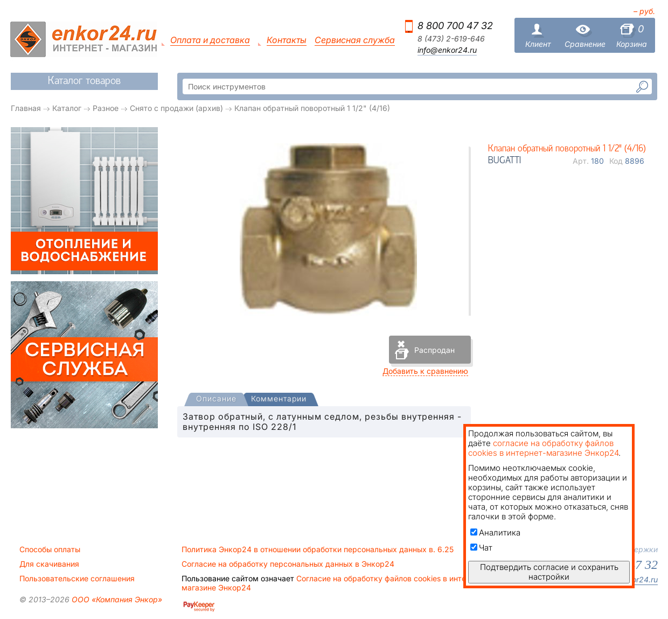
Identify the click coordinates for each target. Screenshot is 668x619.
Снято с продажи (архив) (176, 108)
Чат (481, 548)
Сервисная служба (355, 40)
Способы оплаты (49, 549)
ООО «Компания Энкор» (115, 599)
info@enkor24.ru (447, 50)
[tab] (216, 400)
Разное (106, 108)
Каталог (66, 108)
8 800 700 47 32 (455, 25)
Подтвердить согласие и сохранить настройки (549, 572)
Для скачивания (49, 564)
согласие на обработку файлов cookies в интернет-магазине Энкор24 (543, 448)
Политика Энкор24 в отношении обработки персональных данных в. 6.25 (318, 549)
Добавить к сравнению (425, 370)
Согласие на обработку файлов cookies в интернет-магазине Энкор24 (334, 583)
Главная (26, 108)
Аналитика (495, 532)
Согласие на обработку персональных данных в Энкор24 (288, 564)
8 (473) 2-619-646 (451, 38)
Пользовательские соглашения (77, 578)
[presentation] (216, 399)
